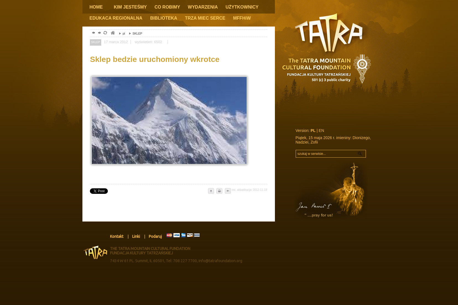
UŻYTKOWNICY (242, 7)
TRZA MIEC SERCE (205, 18)
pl (120, 33)
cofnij (227, 191)
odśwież (105, 33)
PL (313, 130)
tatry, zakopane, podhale (112, 33)
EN (321, 130)
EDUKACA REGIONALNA (116, 18)
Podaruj (155, 236)
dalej (99, 33)
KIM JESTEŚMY (130, 7)
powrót (92, 33)
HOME (96, 7)
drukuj (219, 191)
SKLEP (134, 33)
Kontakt (116, 236)
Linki (136, 236)
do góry (211, 191)
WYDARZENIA (203, 7)
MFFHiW (242, 18)
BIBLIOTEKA (163, 18)
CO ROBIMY (167, 7)
